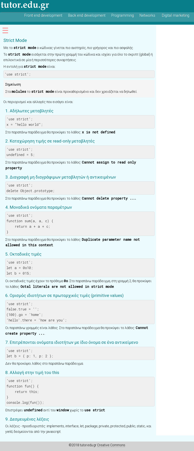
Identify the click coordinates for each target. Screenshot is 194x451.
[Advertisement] (175, 82)
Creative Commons (111, 445)
